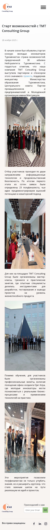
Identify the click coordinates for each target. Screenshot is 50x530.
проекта (27, 76)
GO (45, 510)
